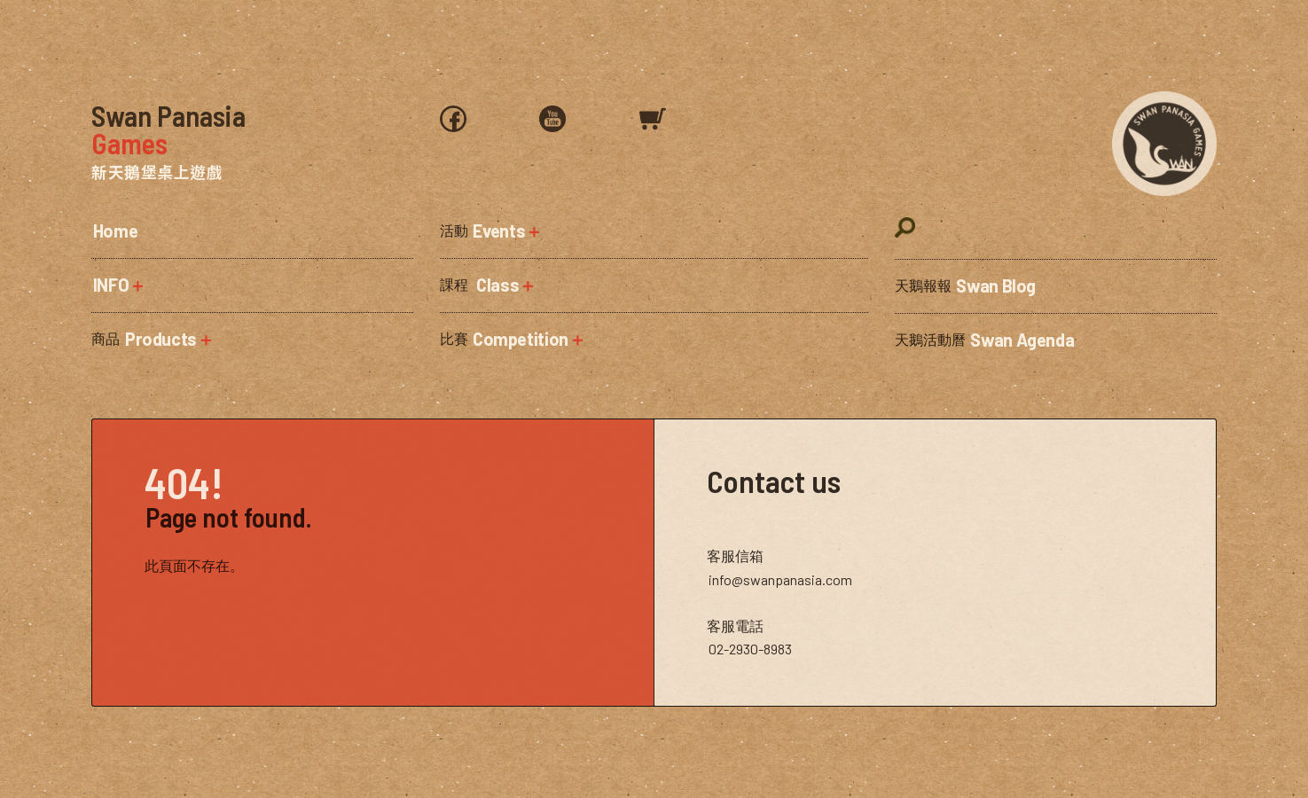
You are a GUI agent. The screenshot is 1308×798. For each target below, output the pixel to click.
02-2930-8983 (750, 648)
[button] (252, 285)
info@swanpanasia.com (780, 579)
